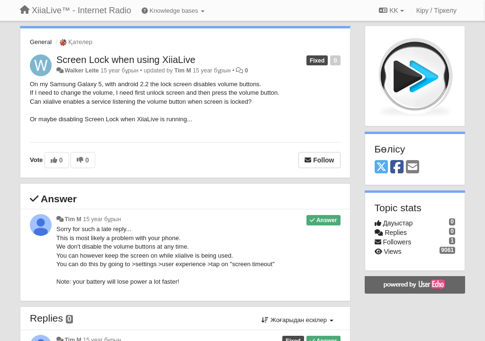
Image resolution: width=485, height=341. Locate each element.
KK (391, 10)
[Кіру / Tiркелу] (436, 10)
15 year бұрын (102, 219)
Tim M (182, 70)
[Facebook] (397, 167)
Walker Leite (81, 70)
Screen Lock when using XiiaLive (126, 59)
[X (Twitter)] (381, 167)
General (41, 41)
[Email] (412, 167)
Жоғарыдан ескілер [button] (297, 319)
